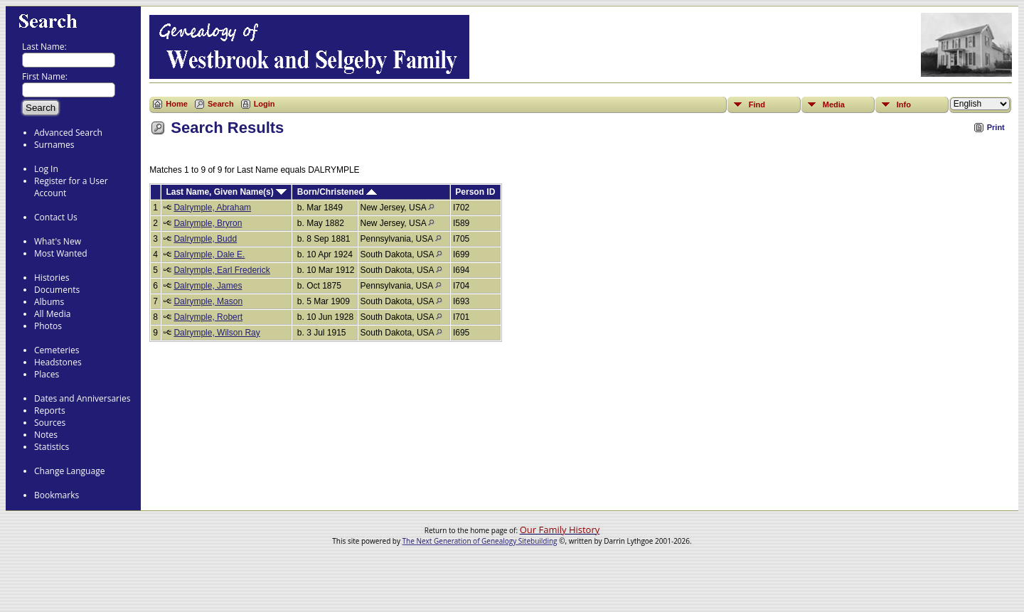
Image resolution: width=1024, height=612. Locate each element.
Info (904, 104)
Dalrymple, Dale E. (209, 254)
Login (264, 104)
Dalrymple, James (208, 286)
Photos (48, 326)
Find (757, 104)
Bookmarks (56, 495)
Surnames (54, 145)
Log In (46, 169)
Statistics (51, 447)
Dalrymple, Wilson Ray (217, 333)
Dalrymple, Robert (208, 317)
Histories (51, 278)
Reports (49, 410)
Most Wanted (60, 253)
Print (996, 127)
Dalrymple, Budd (205, 239)
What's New (57, 241)
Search (221, 104)
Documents (57, 290)
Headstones (58, 362)
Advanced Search (68, 133)
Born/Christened (337, 192)
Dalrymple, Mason (208, 301)
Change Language (69, 471)
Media (834, 104)
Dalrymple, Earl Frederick (222, 270)
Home (177, 104)
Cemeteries (57, 350)
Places (46, 374)
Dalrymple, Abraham (212, 208)
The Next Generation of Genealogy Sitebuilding (480, 541)
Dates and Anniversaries (82, 398)
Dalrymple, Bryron (208, 223)
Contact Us (56, 217)
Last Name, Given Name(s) (226, 192)
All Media (52, 314)
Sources (49, 423)
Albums (49, 302)
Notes (46, 435)
